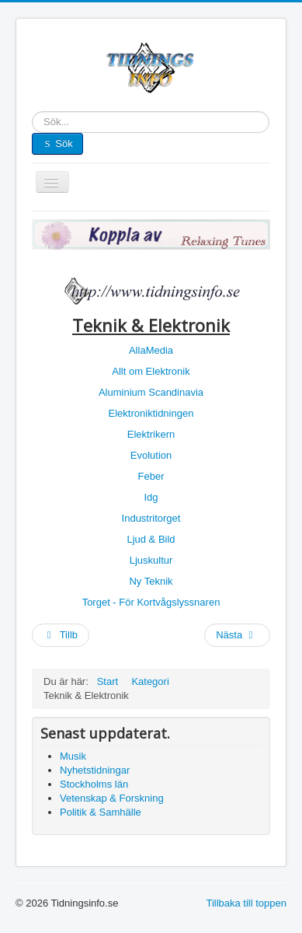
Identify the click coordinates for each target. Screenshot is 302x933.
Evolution (151, 455)
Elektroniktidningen (151, 413)
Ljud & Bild (151, 539)
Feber (151, 476)
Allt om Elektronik (150, 371)
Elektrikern (151, 434)
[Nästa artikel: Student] (237, 635)
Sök (32, 122)
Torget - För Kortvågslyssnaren (151, 602)
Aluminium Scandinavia (151, 392)
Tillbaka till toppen (246, 903)
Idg (151, 497)
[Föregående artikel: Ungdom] (60, 635)
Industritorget (151, 518)
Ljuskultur (151, 560)
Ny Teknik (150, 581)
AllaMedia (151, 350)
